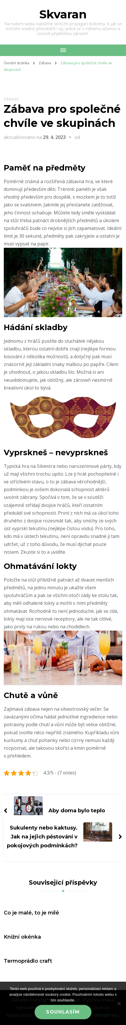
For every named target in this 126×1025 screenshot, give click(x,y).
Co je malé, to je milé (31, 913)
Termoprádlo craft (28, 961)
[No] (119, 1003)
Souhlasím (63, 1012)
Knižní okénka (22, 937)
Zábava (11, 99)
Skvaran (63, 14)
